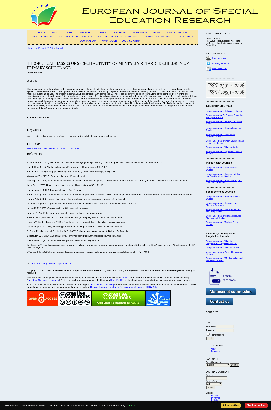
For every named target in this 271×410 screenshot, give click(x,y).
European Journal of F (216, 122)
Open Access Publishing (102, 284)
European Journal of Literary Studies (222, 147)
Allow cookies (231, 405)
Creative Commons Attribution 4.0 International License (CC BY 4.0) (123, 287)
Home (41, 32)
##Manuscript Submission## (121, 41)
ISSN (125, 277)
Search (85, 32)
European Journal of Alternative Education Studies (220, 135)
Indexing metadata (220, 63)
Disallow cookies (256, 405)
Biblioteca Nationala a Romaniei (43, 280)
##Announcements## (159, 36)
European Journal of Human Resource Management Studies (223, 217)
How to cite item (219, 68)
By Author (215, 398)
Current (102, 32)
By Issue (215, 396)
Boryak (59, 48)
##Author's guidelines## (75, 36)
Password (210, 330)
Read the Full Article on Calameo (64, 148)
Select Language (213, 362)
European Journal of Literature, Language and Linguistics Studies (221, 242)
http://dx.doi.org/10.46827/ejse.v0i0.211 (51, 263)
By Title (214, 400)
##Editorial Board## (147, 32)
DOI (122, 280)
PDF (29, 148)
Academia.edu (38, 148)
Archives (120, 32)
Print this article (219, 58)
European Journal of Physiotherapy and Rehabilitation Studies (224, 181)
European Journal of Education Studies (224, 111)
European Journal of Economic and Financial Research (222, 204)
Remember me (217, 335)
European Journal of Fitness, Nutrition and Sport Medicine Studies (223, 175)
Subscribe (215, 351)
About (55, 32)
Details (132, 405)
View (213, 349)
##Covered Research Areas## (118, 36)
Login (70, 32)
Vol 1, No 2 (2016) (44, 48)
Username (211, 327)
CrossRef (115, 280)
